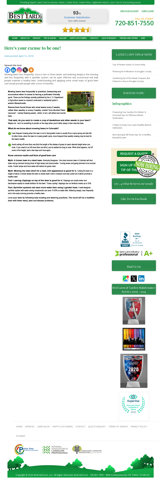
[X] (25, 70)
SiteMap (20, 437)
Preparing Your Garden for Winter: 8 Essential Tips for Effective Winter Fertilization (129, 115)
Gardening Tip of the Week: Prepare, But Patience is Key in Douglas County (131, 80)
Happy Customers (78, 38)
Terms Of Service (118, 427)
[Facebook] (7, 70)
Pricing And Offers (129, 38)
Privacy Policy (139, 427)
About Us (25, 38)
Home (14, 38)
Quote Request (109, 38)
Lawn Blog (43, 427)
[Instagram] (19, 70)
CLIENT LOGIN (148, 11)
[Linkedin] (13, 70)
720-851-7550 (134, 23)
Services (36, 38)
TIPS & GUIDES (50, 38)
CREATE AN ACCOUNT (129, 11)
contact (94, 38)
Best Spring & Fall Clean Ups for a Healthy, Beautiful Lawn (132, 136)
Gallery (63, 38)
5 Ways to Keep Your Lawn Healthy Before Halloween (132, 126)
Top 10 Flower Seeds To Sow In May (129, 64)
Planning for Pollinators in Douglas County (132, 71)
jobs (143, 38)
